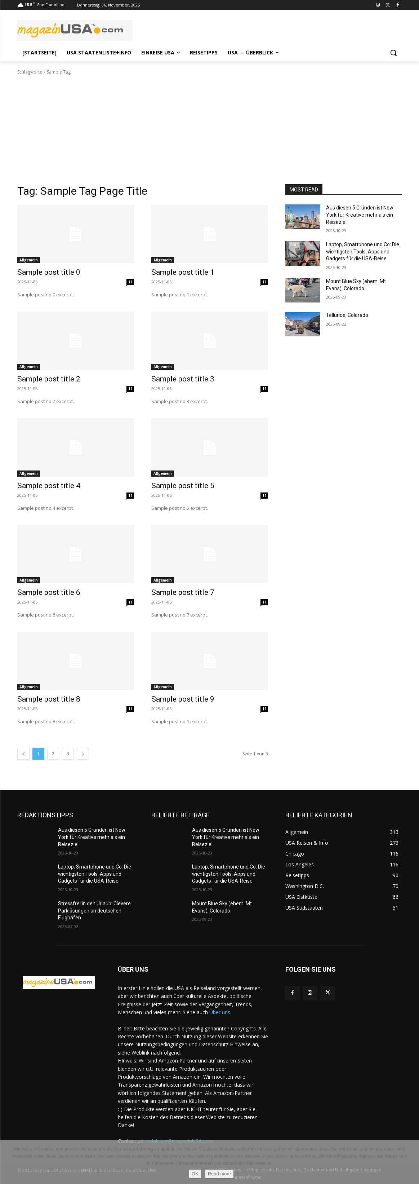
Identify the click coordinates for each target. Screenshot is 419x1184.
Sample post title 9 (182, 699)
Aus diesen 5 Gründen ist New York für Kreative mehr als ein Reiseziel (359, 215)
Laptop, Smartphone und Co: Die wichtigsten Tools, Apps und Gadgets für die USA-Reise (362, 251)
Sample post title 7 (182, 592)
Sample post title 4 (48, 485)
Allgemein (28, 259)
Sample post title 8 (48, 699)
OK (195, 1173)
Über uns (219, 1012)
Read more (219, 1173)
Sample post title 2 (48, 379)
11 (130, 281)
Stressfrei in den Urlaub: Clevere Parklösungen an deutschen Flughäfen (94, 910)
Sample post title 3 (182, 379)
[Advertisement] (209, 129)
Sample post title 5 (182, 485)
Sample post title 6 (48, 592)
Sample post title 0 (48, 272)
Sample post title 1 (182, 272)
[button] (393, 52)
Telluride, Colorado (347, 315)
